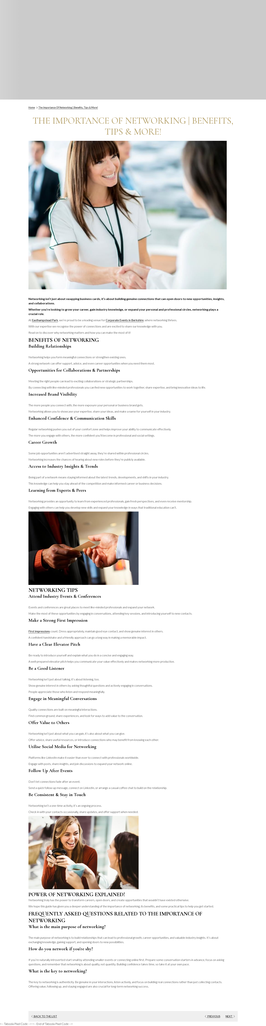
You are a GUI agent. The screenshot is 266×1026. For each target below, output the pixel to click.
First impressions (39, 631)
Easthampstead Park (45, 320)
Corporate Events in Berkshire (125, 320)
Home (31, 107)
